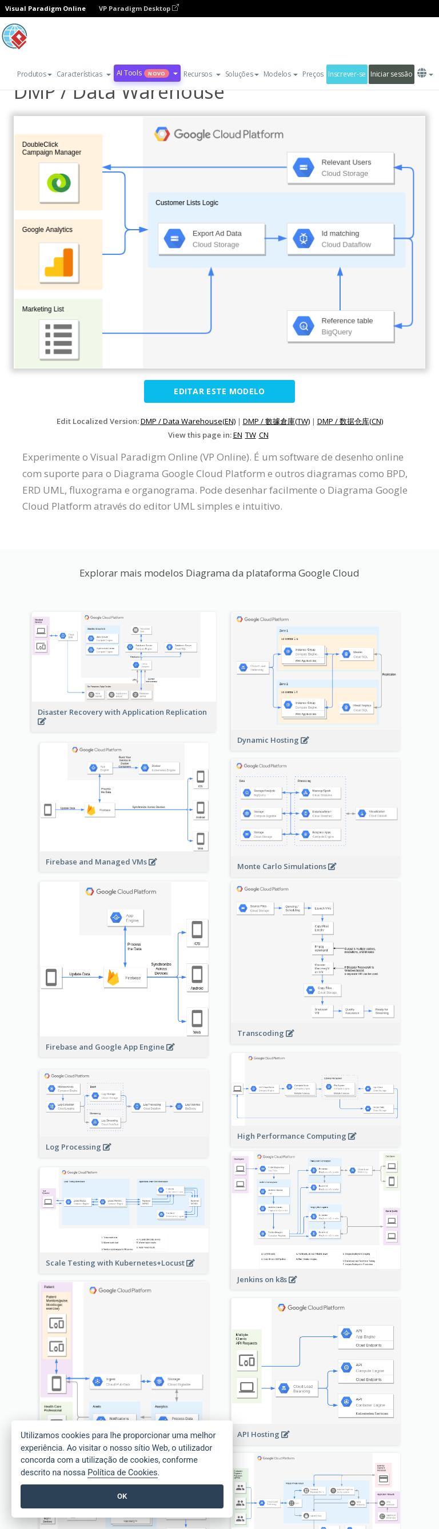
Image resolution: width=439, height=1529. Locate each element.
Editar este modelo (219, 391)
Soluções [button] (242, 74)
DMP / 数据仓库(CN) (350, 421)
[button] (84, 74)
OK (122, 1496)
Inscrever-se (347, 74)
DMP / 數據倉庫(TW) (276, 421)
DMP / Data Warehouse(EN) (188, 421)
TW (250, 435)
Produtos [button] (34, 74)
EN (237, 435)
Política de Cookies (122, 1473)
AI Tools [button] (147, 73)
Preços (313, 74)
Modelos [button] (281, 74)
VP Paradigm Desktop (139, 8)
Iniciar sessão (391, 74)
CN (264, 435)
